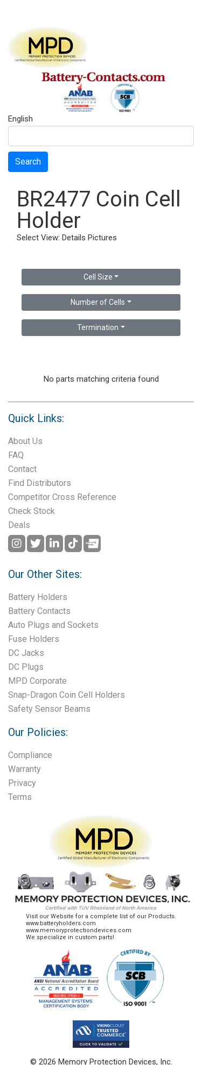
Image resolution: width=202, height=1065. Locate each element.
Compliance (30, 755)
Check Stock (31, 511)
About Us (25, 441)
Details (74, 237)
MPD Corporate (37, 681)
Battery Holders (37, 597)
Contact (22, 469)
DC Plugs (26, 667)
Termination (98, 327)
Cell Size (98, 277)
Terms (20, 797)
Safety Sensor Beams (49, 709)
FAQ (16, 455)
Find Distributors (39, 483)
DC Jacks (26, 653)
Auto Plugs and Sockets (53, 625)
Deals (19, 525)
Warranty (24, 769)
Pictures (102, 237)
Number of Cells (98, 302)
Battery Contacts (39, 611)
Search (28, 161)
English (20, 119)
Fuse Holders (33, 639)
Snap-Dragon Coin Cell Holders (66, 695)
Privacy (22, 783)
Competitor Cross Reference (62, 497)
